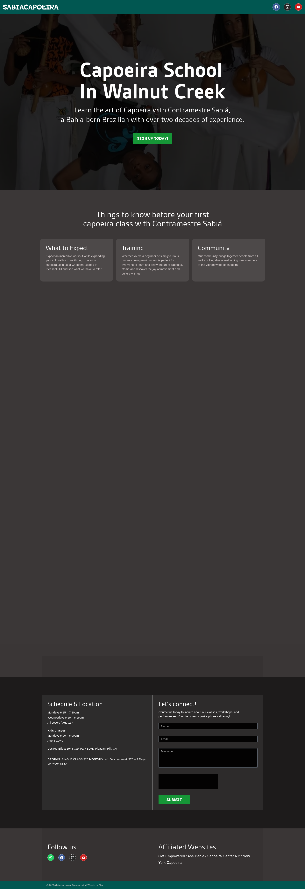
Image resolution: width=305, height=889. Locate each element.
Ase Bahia (196, 856)
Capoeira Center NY (223, 856)
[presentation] (188, 781)
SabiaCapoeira (31, 7)
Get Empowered (171, 856)
